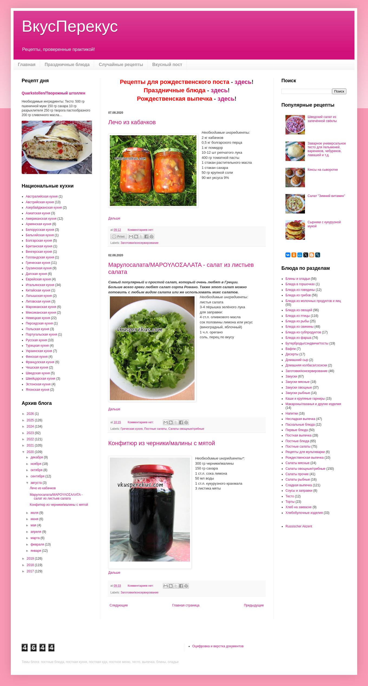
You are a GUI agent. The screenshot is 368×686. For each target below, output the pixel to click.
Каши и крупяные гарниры (305, 399)
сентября (38, 476)
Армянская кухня (38, 224)
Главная (26, 64)
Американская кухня (41, 219)
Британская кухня (39, 246)
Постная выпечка (298, 435)
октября (37, 470)
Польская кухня (37, 329)
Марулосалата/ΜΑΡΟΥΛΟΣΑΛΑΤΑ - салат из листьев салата (56, 496)
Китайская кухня (38, 290)
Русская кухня (36, 340)
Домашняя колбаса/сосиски (306, 365)
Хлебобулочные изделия (304, 513)
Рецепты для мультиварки (305, 452)
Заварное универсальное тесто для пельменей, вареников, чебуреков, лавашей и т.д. (327, 149)
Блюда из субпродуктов (303, 332)
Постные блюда (297, 441)
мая (34, 525)
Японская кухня (37, 390)
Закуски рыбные (297, 393)
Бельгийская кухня (40, 235)
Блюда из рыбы (297, 321)
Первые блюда (296, 430)
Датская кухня (36, 274)
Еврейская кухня (38, 279)
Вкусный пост (167, 64)
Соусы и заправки (298, 491)
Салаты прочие (297, 474)
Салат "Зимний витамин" (326, 196)
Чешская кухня (37, 367)
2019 (31, 558)
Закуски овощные (298, 387)
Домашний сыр (296, 360)
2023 (31, 433)
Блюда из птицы (297, 316)
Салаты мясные (297, 463)
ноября (36, 464)
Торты (290, 502)
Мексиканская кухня (41, 312)
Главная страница (186, 605)
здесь (243, 81)
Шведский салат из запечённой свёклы (322, 119)
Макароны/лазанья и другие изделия (313, 404)
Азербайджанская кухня (44, 207)
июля (35, 513)
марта (36, 538)
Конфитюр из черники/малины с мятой (161, 443)
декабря (37, 457)
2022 (31, 439)
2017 (31, 571)
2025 (31, 420)
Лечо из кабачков (132, 122)
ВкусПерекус (70, 26)
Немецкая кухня (38, 318)
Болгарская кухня (39, 240)
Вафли (290, 349)
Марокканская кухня (41, 307)
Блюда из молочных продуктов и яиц (313, 301)
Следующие (119, 605)
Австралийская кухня (42, 196)
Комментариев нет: (141, 229)
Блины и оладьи (297, 279)
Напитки (291, 413)
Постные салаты (155, 428)
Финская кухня (37, 357)
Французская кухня (40, 362)
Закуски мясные (297, 382)
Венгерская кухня (39, 252)
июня (35, 519)
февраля (38, 544)
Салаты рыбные (297, 479)
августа (37, 483)
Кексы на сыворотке (323, 170)
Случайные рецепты (121, 64)
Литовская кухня (38, 301)
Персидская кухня (39, 323)
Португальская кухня (41, 334)
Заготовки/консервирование (140, 242)
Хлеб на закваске (298, 507)
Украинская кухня (39, 351)
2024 (31, 426)
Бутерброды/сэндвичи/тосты (306, 343)
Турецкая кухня (37, 345)
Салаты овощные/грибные (186, 428)
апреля (36, 532)
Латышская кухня (39, 296)
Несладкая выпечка (300, 419)
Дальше (114, 218)
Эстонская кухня (38, 384)
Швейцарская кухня (40, 378)
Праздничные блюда (67, 64)
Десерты (291, 354)
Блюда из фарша (298, 338)
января (36, 551)
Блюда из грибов (298, 295)
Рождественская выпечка (304, 457)
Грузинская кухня (39, 268)
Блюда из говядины (300, 290)
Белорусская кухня (40, 230)
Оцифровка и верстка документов (218, 646)
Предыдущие (254, 605)
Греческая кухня (132, 428)
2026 (31, 414)
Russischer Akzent (298, 526)
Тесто (289, 496)
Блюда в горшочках (300, 284)
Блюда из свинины (299, 327)
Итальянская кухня (40, 285)
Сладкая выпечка (298, 485)
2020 (31, 452)
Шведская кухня (38, 373)
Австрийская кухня (40, 202)
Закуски (291, 376)
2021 (31, 445)
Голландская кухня (40, 257)
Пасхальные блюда (300, 424)
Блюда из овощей (298, 310)
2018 (31, 565)
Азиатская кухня (38, 213)
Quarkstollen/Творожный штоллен (53, 93)
